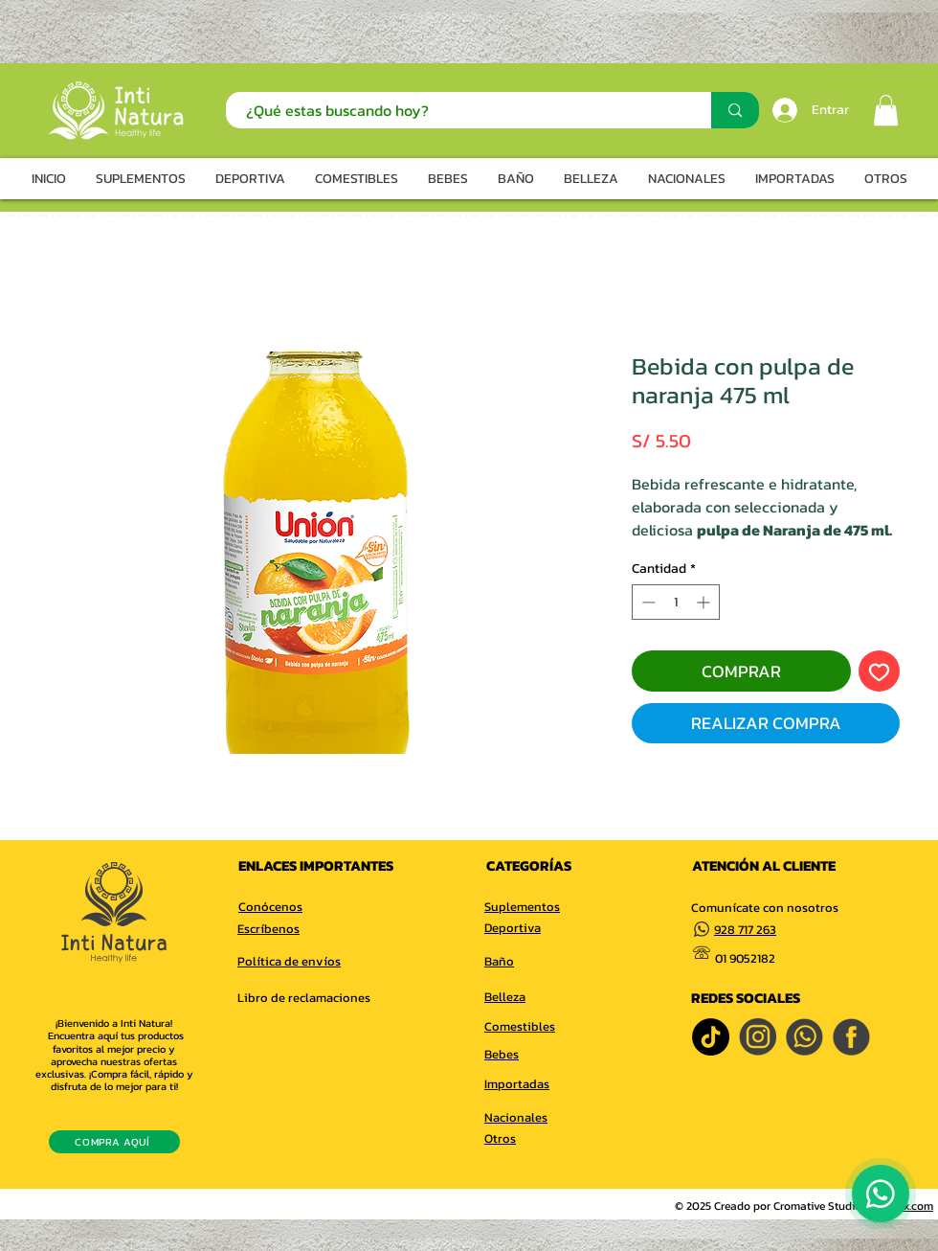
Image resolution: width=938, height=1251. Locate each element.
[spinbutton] (676, 602)
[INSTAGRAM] (757, 1037)
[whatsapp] (804, 1037)
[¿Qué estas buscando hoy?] (458, 110)
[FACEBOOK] (851, 1037)
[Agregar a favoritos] (879, 671)
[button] (886, 110)
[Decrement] (647, 602)
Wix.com (912, 1206)
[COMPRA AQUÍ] (114, 1141)
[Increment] (705, 602)
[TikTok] (710, 1037)
